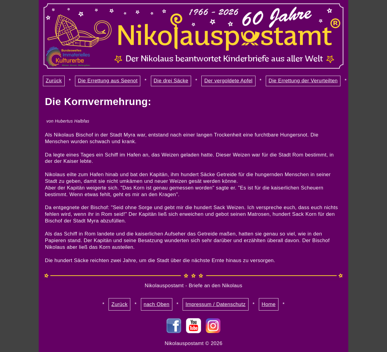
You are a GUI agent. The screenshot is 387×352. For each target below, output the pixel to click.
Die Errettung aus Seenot (108, 81)
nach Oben (156, 304)
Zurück (54, 81)
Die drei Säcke (171, 81)
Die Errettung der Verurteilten (302, 81)
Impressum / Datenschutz (216, 304)
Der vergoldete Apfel (228, 81)
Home (268, 304)
